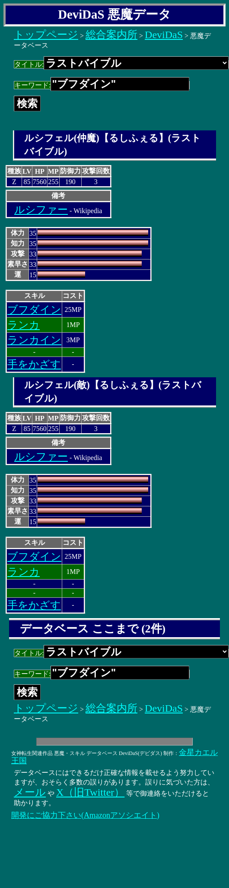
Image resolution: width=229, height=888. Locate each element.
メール (30, 792)
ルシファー (41, 209)
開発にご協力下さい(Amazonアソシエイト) (85, 815)
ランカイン (34, 340)
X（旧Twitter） (90, 792)
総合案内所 (111, 34)
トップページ (46, 34)
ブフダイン (34, 309)
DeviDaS (164, 34)
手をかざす (34, 364)
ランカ (23, 325)
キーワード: (101, 85)
